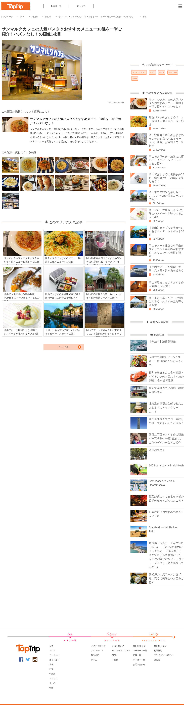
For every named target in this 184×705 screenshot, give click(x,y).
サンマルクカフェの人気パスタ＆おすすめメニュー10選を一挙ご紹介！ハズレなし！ (97, 16)
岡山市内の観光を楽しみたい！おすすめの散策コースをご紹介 (166, 196)
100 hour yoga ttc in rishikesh (166, 465)
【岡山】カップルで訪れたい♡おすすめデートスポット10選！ (166, 231)
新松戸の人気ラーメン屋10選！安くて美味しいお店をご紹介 (166, 578)
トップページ (7, 16)
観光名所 (95, 655)
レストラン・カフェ (121, 650)
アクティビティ (98, 646)
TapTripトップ (139, 646)
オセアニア (54, 660)
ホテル (94, 660)
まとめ (52, 683)
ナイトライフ (97, 650)
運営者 (157, 660)
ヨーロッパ (54, 655)
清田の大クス (157, 450)
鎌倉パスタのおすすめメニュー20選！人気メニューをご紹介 (166, 121)
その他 (115, 660)
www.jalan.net (118, 102)
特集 (51, 688)
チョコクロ (172, 72)
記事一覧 (56, 6)
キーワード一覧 (140, 650)
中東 (51, 669)
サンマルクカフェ (139, 72)
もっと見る (64, 347)
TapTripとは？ (160, 646)
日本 (22, 16)
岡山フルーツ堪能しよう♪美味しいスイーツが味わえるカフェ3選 (166, 213)
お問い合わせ (139, 664)
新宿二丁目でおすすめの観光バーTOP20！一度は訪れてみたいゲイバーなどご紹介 (166, 438)
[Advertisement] (157, 42)
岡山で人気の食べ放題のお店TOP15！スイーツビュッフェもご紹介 (166, 160)
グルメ (134, 78)
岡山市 (48, 16)
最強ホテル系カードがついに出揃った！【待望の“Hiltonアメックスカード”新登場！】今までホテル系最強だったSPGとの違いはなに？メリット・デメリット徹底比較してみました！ (166, 555)
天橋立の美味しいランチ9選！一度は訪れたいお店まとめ (166, 361)
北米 (51, 664)
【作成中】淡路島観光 (162, 341)
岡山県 (35, 16)
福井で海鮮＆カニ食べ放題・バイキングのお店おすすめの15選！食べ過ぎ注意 (166, 376)
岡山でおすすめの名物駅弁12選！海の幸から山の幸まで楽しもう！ (166, 178)
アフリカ (53, 678)
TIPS (114, 655)
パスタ (161, 72)
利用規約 (158, 650)
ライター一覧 (139, 660)
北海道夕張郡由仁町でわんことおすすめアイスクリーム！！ (166, 407)
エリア (81, 6)
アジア (52, 650)
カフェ (152, 72)
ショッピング (118, 646)
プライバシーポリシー (164, 655)
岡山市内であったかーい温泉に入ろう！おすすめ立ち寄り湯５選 (166, 301)
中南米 (52, 674)
